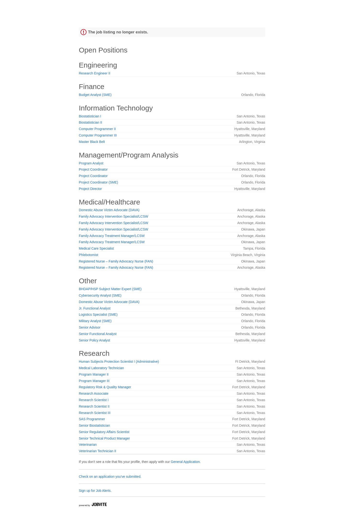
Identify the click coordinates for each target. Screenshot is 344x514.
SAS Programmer (92, 419)
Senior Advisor (89, 327)
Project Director (90, 189)
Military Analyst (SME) (95, 321)
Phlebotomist (88, 255)
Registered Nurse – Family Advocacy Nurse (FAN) (116, 261)
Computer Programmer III (98, 135)
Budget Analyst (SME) (95, 95)
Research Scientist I (94, 400)
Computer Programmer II (97, 129)
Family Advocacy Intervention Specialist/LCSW (113, 216)
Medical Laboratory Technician (101, 368)
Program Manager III (94, 381)
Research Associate (93, 393)
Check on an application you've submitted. (110, 476)
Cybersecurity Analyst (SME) (100, 295)
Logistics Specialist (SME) (98, 314)
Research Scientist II (94, 406)
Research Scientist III (94, 413)
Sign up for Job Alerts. (95, 491)
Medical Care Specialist (96, 248)
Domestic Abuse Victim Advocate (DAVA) (109, 210)
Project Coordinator (93, 169)
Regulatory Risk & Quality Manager (105, 387)
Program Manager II (94, 374)
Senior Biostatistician (94, 425)
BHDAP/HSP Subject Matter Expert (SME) (110, 289)
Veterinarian (88, 444)
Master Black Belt (92, 142)
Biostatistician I (90, 116)
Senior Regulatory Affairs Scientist (104, 432)
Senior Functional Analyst (98, 334)
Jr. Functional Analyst (94, 308)
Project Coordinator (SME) (98, 182)
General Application (185, 462)
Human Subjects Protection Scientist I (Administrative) (119, 361)
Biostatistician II (90, 122)
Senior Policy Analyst (94, 340)
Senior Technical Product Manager (104, 438)
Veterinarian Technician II (97, 451)
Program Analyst (91, 163)
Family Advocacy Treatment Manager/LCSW (112, 236)
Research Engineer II (94, 73)
